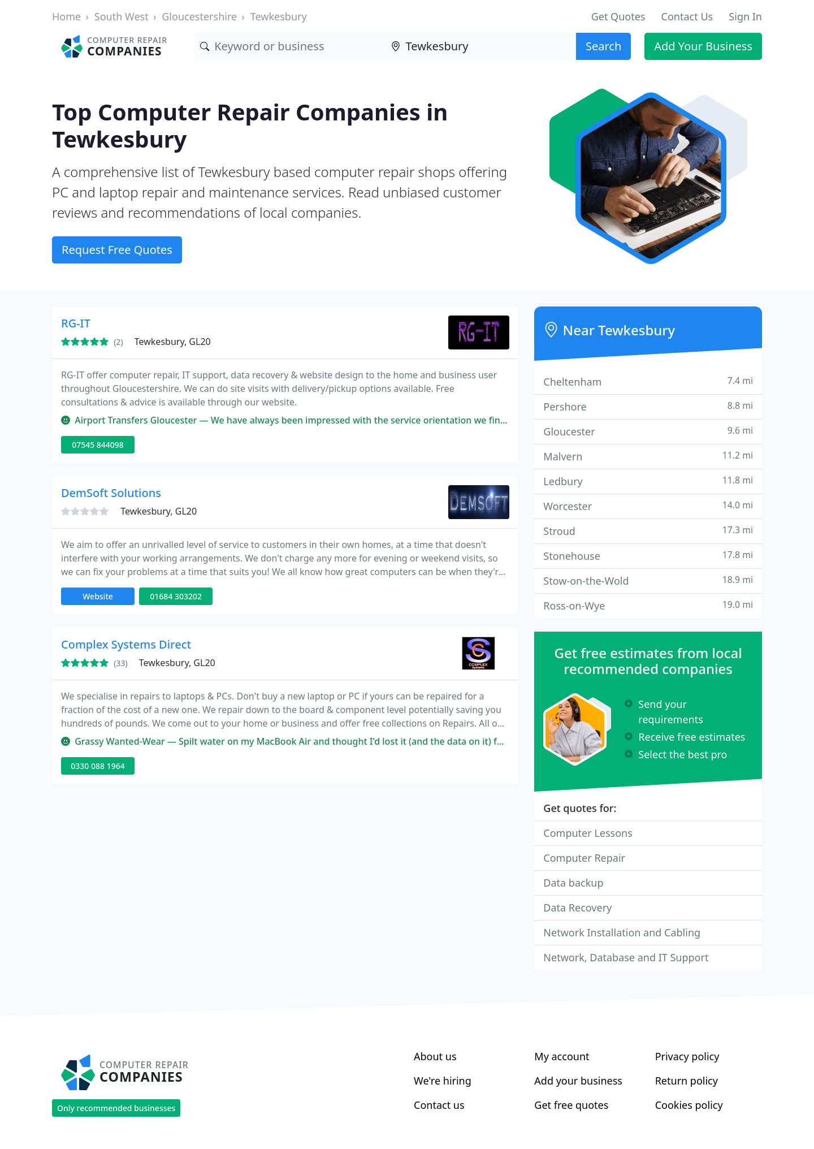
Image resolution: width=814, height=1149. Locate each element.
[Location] (481, 46)
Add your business (578, 1080)
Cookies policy (689, 1105)
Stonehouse (648, 555)
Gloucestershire (199, 16)
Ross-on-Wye (648, 605)
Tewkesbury (278, 16)
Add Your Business (703, 46)
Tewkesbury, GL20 (173, 341)
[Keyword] (289, 46)
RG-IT (75, 323)
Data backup (573, 882)
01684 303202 (176, 596)
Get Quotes (618, 16)
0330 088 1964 (97, 766)
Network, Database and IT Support (625, 957)
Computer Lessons (588, 833)
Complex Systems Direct (126, 644)
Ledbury (648, 481)
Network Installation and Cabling (621, 932)
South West (121, 16)
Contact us (439, 1105)
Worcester (648, 506)
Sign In (745, 16)
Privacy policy (687, 1056)
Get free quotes (571, 1105)
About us (435, 1056)
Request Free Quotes (117, 249)
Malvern (648, 456)
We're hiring (442, 1080)
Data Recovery (577, 907)
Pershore (648, 406)
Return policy (686, 1080)
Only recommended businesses (116, 1108)
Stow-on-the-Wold (648, 580)
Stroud (648, 531)
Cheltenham (648, 381)
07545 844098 (98, 444)
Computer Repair (584, 858)
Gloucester (648, 431)
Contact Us (687, 16)
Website (98, 596)
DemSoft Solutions (111, 492)
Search (603, 46)
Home (66, 16)
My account (561, 1056)
